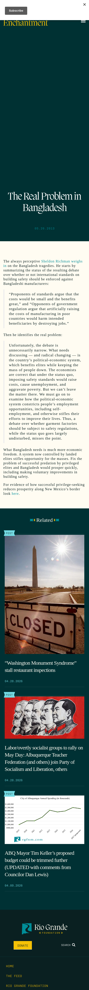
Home (10, 966)
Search (68, 945)
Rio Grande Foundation (27, 986)
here (15, 493)
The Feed (14, 976)
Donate (22, 945)
